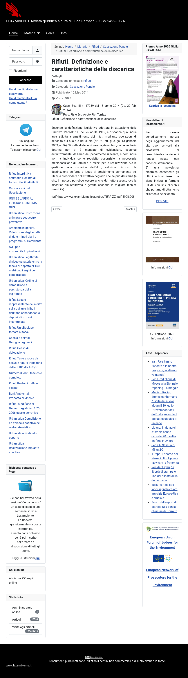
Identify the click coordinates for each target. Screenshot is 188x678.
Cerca (50, 33)
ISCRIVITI (162, 201)
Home (13, 33)
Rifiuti (87, 81)
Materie (29, 33)
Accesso (25, 80)
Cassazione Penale (82, 86)
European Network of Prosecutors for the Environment (162, 577)
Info (64, 33)
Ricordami (20, 70)
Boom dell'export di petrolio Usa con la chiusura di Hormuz (164, 507)
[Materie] (37, 33)
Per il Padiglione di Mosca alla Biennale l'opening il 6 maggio (164, 383)
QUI (39, 149)
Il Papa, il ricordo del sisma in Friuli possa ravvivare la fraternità (165, 458)
